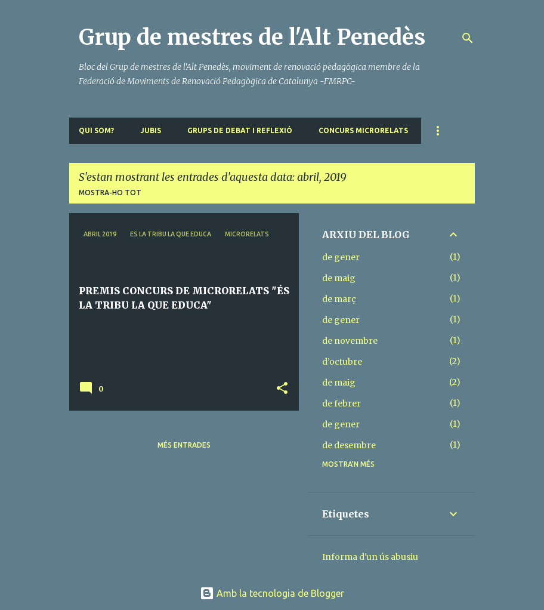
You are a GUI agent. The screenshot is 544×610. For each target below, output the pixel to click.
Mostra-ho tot (110, 192)
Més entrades (184, 445)
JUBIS (150, 130)
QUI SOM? (96, 130)
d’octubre (342, 361)
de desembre (349, 445)
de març (339, 299)
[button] (282, 389)
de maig (339, 278)
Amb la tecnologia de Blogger (272, 593)
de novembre (350, 340)
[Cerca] (467, 38)
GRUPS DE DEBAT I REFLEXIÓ (239, 130)
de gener (341, 257)
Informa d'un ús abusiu (370, 557)
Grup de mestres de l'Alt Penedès (252, 37)
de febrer (341, 403)
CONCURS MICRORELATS (363, 130)
